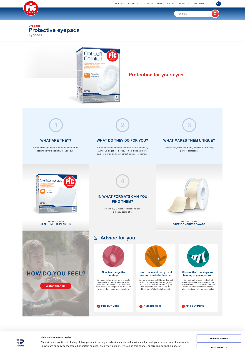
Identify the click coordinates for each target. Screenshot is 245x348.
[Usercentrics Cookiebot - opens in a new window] (20, 342)
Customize (219, 331)
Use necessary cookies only (219, 340)
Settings (45, 341)
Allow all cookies (219, 322)
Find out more (108, 306)
